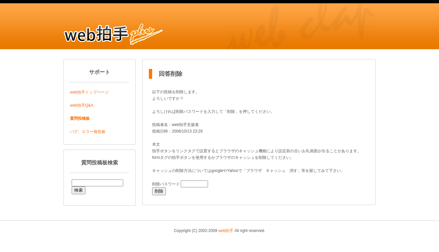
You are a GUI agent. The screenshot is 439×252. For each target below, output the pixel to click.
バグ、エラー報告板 (87, 131)
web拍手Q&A (81, 105)
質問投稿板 (80, 118)
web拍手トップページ (89, 92)
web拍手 (225, 230)
